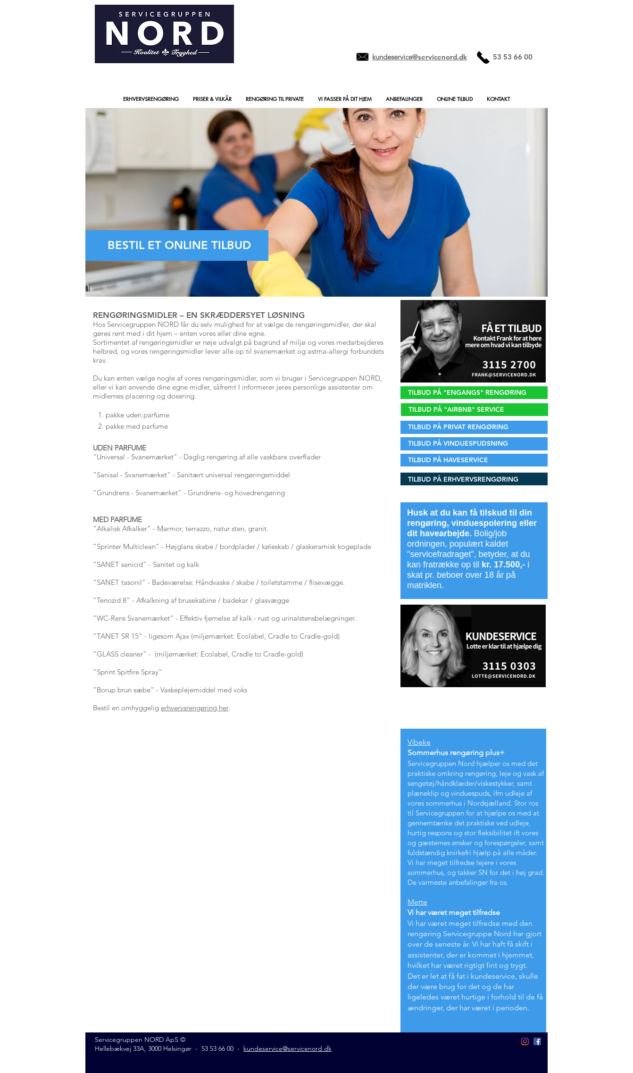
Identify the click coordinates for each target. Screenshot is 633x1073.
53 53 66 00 (217, 1048)
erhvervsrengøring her (194, 707)
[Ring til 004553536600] (483, 57)
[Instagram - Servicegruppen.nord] (525, 1041)
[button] (151, 99)
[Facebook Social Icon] (537, 1041)
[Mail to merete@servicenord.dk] (362, 57)
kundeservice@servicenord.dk (287, 1048)
